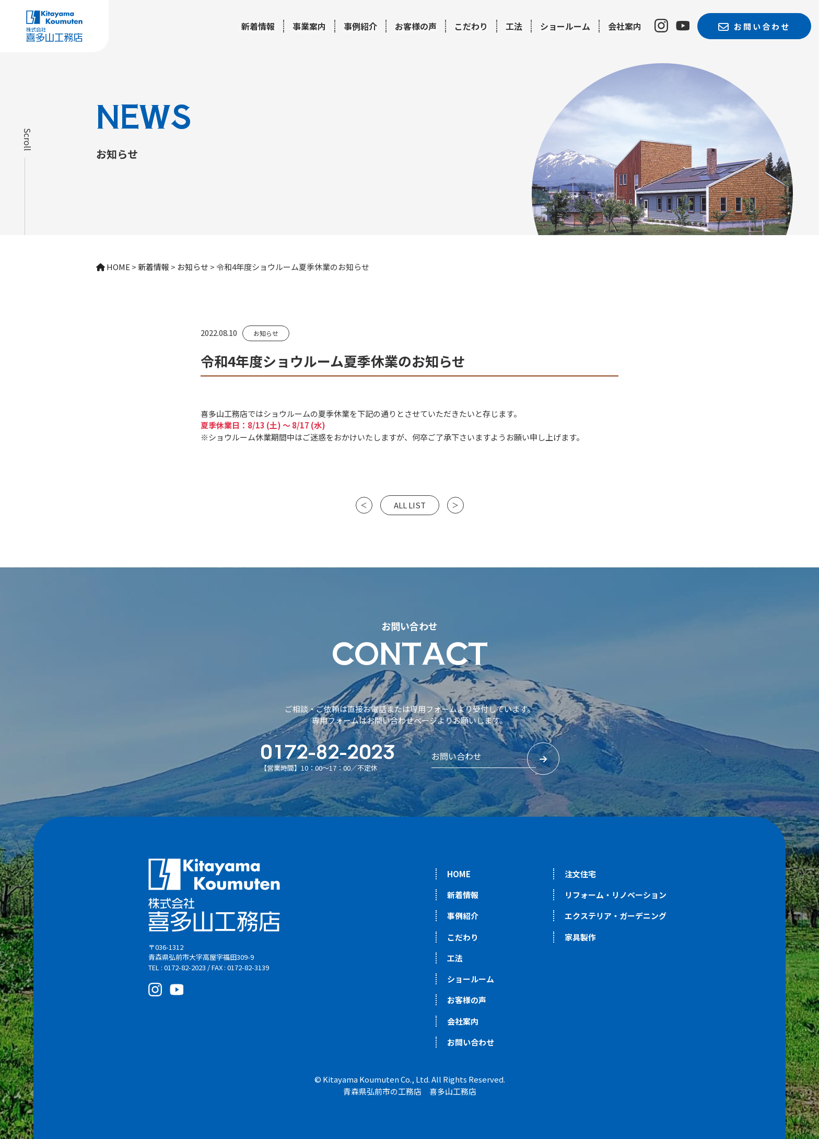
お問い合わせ (470, 1042)
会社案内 (624, 26)
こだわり (471, 26)
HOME (459, 873)
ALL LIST (410, 504)
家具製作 (580, 937)
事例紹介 (360, 26)
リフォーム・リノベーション (615, 894)
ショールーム (565, 26)
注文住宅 (580, 873)
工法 (514, 26)
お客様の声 (416, 26)
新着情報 (258, 26)
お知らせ (265, 333)
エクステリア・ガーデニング (615, 915)
